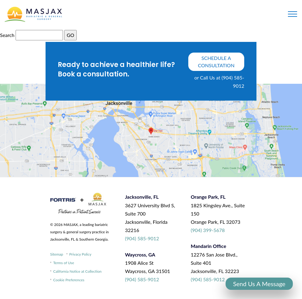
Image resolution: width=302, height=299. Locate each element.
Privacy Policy (80, 254)
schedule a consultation (216, 61)
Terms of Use (63, 262)
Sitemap (56, 254)
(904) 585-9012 (142, 238)
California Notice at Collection (77, 271)
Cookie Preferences (68, 280)
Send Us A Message (259, 283)
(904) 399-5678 (208, 230)
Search (7, 35)
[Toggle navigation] (292, 14)
